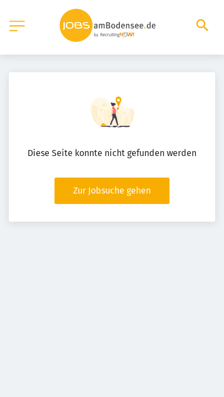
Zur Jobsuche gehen (112, 190)
